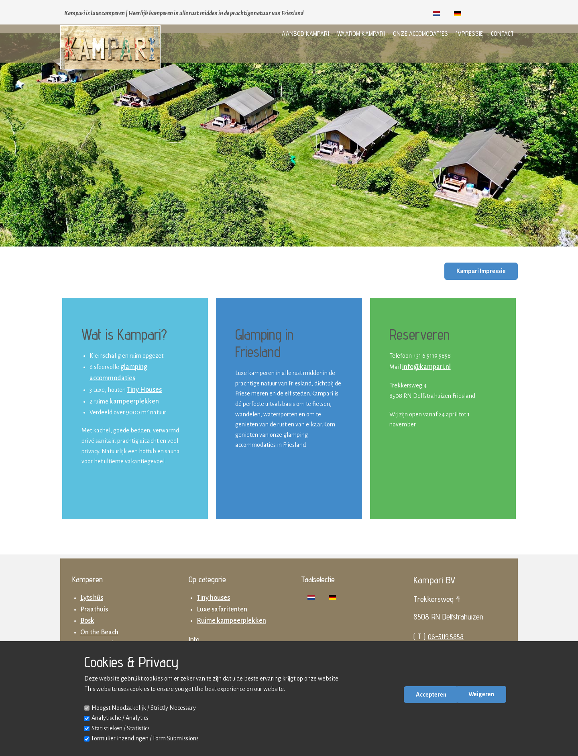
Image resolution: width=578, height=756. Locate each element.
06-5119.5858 (446, 636)
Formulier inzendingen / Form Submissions (145, 738)
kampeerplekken (134, 401)
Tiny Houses (144, 389)
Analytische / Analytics (120, 718)
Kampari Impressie (481, 271)
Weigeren (481, 694)
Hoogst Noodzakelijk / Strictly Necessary (144, 708)
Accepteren (431, 694)
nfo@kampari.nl (427, 367)
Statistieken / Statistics (121, 728)
